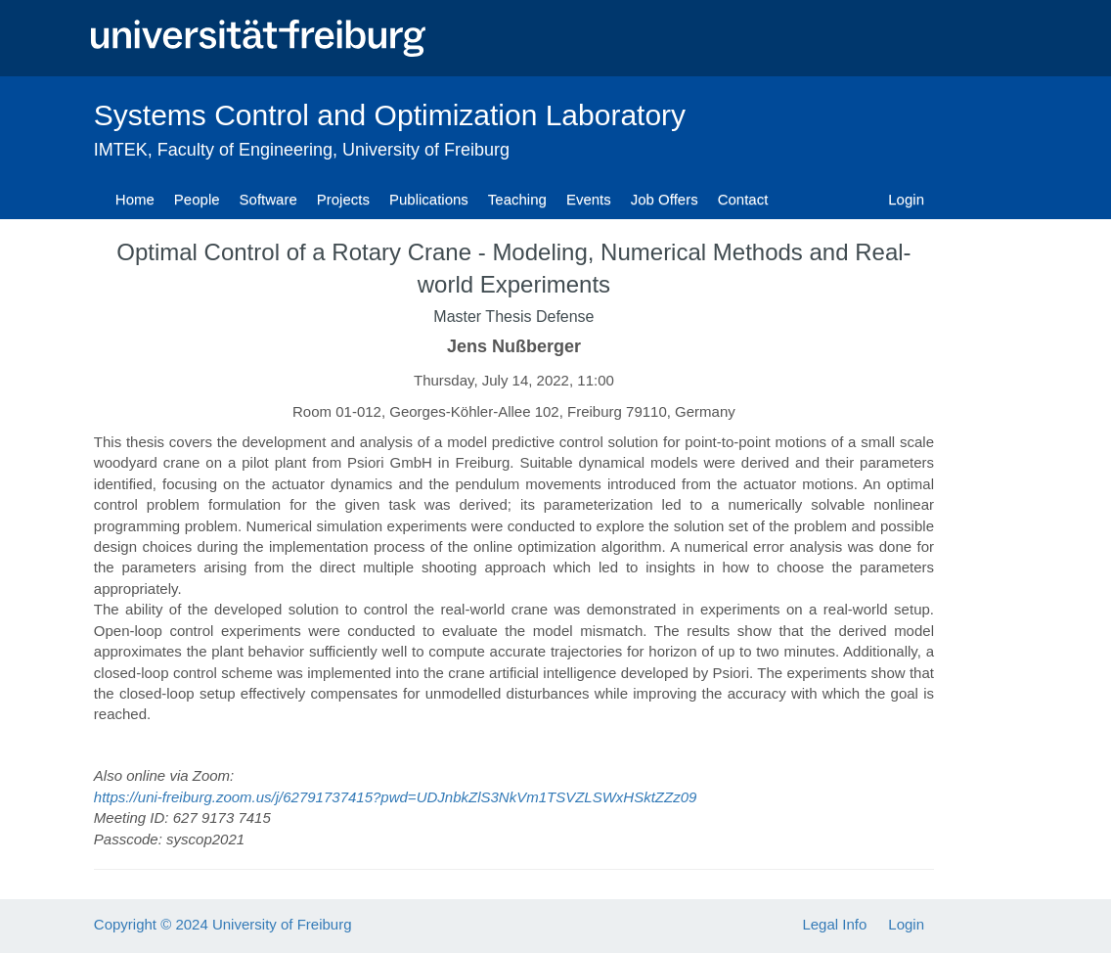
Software (268, 199)
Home (135, 199)
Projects (343, 199)
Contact (743, 199)
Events (588, 199)
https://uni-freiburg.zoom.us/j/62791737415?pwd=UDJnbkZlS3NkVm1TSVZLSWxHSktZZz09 (395, 797)
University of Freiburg (426, 149)
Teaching (517, 199)
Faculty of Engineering (245, 149)
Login (906, 199)
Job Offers (664, 199)
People (197, 199)
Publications (428, 199)
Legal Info (834, 924)
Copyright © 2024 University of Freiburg (223, 924)
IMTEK (121, 149)
